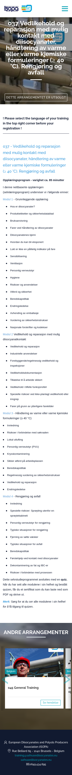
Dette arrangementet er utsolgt (36, 97)
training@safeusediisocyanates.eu (36, 755)
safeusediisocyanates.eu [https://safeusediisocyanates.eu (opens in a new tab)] (36, 759)
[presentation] (5, 680)
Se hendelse (50, 702)
